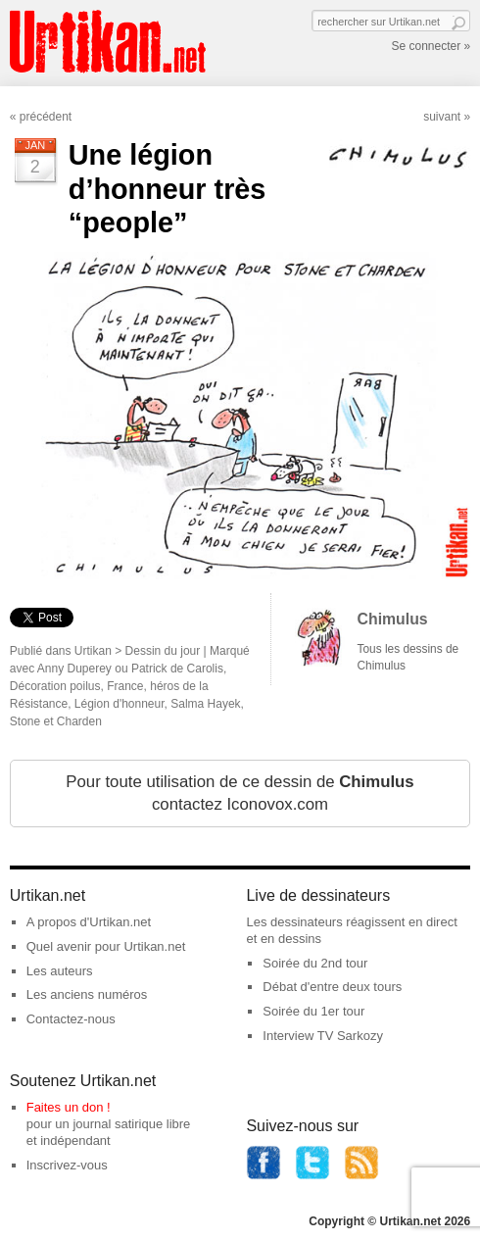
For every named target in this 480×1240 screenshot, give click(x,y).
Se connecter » (430, 46)
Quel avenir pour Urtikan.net (106, 946)
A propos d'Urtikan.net (89, 922)
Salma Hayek (205, 704)
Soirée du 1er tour (313, 1011)
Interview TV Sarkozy (323, 1035)
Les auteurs (59, 971)
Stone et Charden (56, 721)
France (125, 686)
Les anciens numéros (87, 994)
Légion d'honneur (119, 704)
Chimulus (393, 619)
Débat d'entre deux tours (332, 986)
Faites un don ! (68, 1107)
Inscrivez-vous (67, 1165)
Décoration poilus (55, 686)
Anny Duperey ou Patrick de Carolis (130, 668)
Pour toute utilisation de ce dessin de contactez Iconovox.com (239, 793)
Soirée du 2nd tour (315, 963)
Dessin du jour (163, 651)
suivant (441, 117)
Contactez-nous (71, 1019)
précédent (46, 117)
